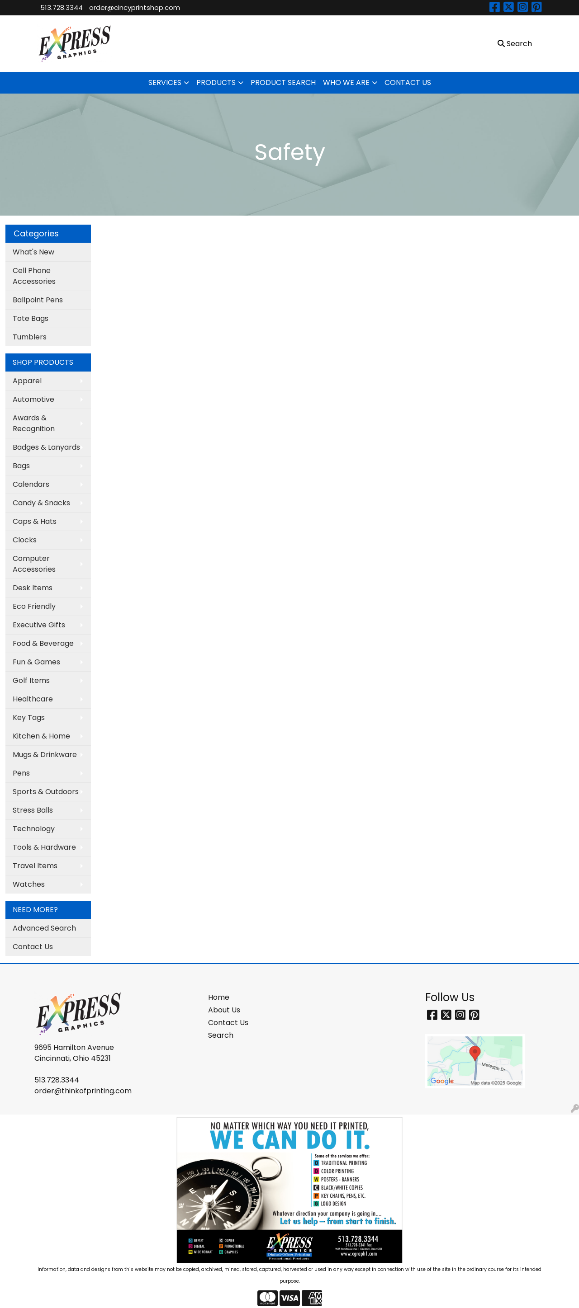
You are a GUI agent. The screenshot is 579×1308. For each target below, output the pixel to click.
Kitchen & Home (41, 736)
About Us (224, 1010)
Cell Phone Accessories (34, 276)
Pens (21, 773)
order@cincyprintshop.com (134, 7)
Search (220, 1035)
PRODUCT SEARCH (283, 82)
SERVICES (164, 82)
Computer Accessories (34, 563)
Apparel (27, 381)
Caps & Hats (35, 521)
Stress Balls (33, 810)
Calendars (31, 484)
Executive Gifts (39, 625)
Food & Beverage (43, 643)
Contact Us (33, 946)
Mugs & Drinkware (45, 754)
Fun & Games (36, 662)
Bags (21, 466)
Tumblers (30, 337)
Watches (29, 884)
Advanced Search (44, 928)
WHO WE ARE (346, 82)
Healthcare (33, 699)
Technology (34, 828)
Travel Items (35, 866)
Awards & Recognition (34, 423)
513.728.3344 (61, 7)
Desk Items (32, 588)
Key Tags (29, 717)
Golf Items (31, 680)
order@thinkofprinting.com (83, 1091)
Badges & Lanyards (46, 447)
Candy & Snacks (41, 503)
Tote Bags (30, 318)
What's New (33, 252)
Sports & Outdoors (46, 791)
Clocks (25, 540)
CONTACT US (407, 82)
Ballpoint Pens (38, 300)
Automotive (33, 399)
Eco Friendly (34, 606)
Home (218, 997)
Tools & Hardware (44, 847)
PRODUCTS (216, 82)
